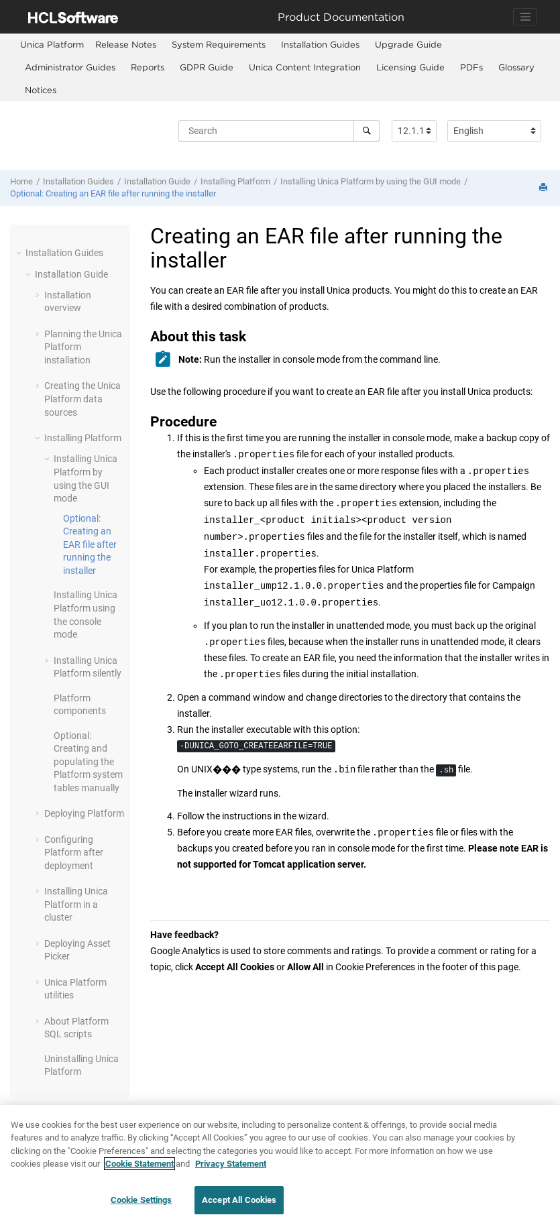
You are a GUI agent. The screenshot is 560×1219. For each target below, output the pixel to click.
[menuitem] (52, 44)
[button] (20, 252)
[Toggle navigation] (525, 16)
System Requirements (219, 44)
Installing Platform (235, 181)
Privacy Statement (230, 1172)
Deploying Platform (84, 813)
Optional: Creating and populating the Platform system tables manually (88, 761)
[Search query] (279, 130)
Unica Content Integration (305, 67)
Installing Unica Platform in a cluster (76, 904)
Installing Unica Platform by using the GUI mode (370, 181)
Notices (40, 90)
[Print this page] (544, 188)
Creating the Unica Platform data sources (82, 398)
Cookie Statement (139, 1172)
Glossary (516, 67)
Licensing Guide (410, 67)
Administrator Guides (70, 67)
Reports (147, 67)
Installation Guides (320, 44)
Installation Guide (157, 181)
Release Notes (125, 44)
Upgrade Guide (408, 44)
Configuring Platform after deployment (73, 852)
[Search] (366, 130)
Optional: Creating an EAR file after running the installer (113, 193)
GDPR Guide (206, 67)
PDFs (471, 67)
